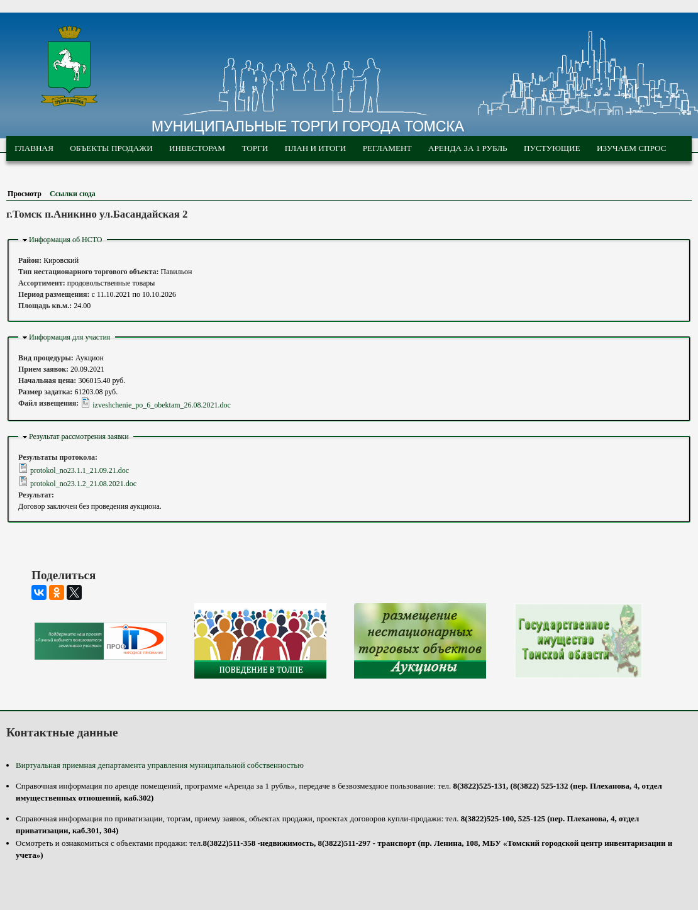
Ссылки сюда (73, 193)
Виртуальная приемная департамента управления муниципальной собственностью (160, 765)
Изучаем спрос (632, 148)
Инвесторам (197, 148)
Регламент (387, 148)
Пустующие (552, 148)
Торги (254, 148)
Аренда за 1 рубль (467, 148)
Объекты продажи (111, 148)
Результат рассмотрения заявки (79, 436)
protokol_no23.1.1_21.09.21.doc (79, 470)
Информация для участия (69, 337)
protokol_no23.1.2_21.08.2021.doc (83, 483)
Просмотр (27, 193)
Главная (33, 148)
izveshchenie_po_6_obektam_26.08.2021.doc (161, 405)
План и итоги (315, 148)
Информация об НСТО (65, 239)
